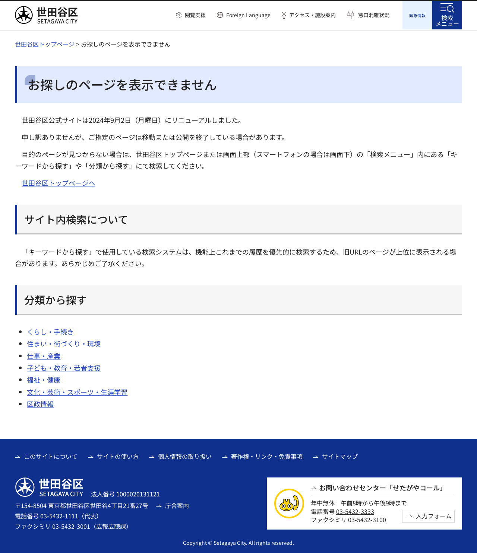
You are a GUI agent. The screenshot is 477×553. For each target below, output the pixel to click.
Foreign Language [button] (248, 15)
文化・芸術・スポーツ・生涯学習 (77, 391)
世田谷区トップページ (45, 42)
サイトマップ (340, 455)
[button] (191, 15)
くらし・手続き (50, 330)
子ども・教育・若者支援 (64, 366)
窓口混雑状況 (373, 15)
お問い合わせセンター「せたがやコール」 (382, 486)
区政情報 (40, 402)
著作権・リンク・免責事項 (267, 455)
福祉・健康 (43, 378)
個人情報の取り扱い (185, 455)
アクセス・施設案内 (312, 15)
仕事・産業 (43, 354)
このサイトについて (51, 455)
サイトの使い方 (118, 455)
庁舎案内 (177, 504)
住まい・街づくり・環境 (64, 342)
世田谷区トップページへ (58, 181)
